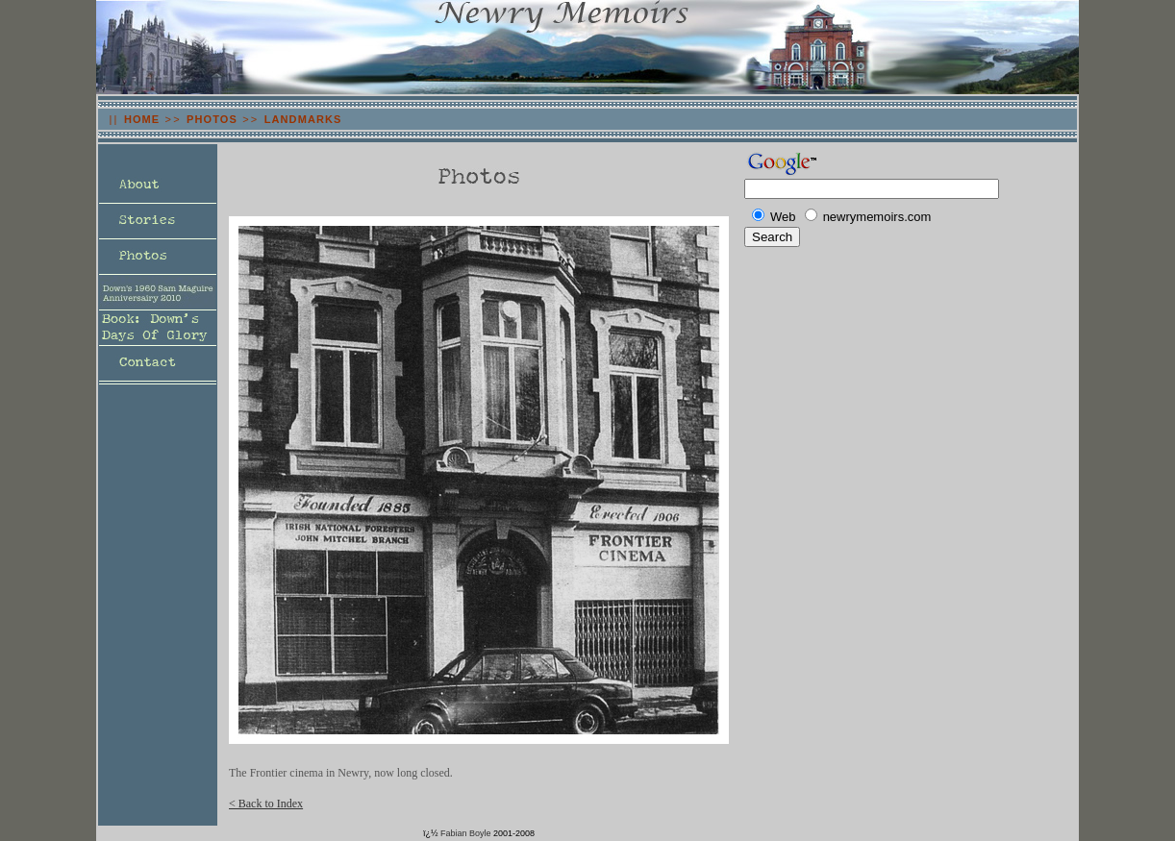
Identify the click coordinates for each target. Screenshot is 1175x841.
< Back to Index (266, 803)
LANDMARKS (303, 119)
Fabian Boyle (465, 833)
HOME (142, 119)
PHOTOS (212, 119)
